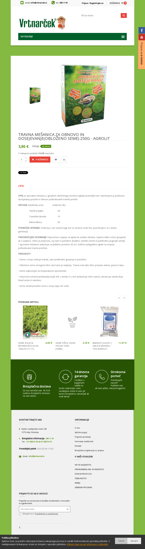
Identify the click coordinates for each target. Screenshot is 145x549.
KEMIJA (77, 483)
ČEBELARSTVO (81, 478)
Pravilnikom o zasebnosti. (46, 513)
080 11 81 (64, 2)
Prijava (85, 3)
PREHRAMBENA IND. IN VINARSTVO (89, 469)
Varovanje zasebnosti (84, 441)
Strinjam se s (26, 514)
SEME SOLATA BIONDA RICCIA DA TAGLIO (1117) (28, 345)
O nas (77, 428)
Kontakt (78, 446)
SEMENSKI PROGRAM (83, 487)
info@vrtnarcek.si (39, 2)
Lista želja (56, 160)
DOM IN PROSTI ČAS (83, 474)
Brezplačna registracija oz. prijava (89, 450)
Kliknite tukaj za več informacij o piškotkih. (87, 544)
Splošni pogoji (81, 432)
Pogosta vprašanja (83, 437)
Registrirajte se (96, 3)
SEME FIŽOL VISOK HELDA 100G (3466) (65, 345)
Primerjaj (64, 160)
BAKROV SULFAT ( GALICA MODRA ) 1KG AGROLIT (102, 345)
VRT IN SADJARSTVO (83, 465)
